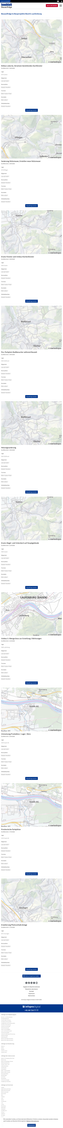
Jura (2, 1102)
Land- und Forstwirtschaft (6, 1031)
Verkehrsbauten (4, 1037)
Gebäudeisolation (4, 1066)
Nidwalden (3, 1107)
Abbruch (3, 1046)
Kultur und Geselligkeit (5, 1029)
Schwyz (2, 1112)
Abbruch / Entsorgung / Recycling (7, 1058)
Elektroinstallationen (5, 1062)
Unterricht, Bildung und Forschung (8, 1034)
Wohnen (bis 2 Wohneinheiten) (7, 1040)
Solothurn (3, 1113)
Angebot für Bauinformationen (31, 987)
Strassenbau (3, 1078)
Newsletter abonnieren (31, 989)
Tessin (2, 1116)
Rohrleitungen (4, 1075)
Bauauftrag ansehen (31, 110)
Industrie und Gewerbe (5, 1026)
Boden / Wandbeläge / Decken (7, 1061)
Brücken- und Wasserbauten (6, 1017)
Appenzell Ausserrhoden (6, 1089)
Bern (2, 1095)
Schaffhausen (4, 1110)
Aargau (2, 1087)
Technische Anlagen (5, 1032)
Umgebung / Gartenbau (6, 1081)
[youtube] (37, 983)
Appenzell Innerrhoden (5, 1090)
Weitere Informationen (32, 1121)
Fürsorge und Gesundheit (6, 1021)
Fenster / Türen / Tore (5, 1064)
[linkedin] (31, 983)
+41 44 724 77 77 (31, 1010)
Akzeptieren (31, 1125)
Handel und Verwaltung (6, 1024)
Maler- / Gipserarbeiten (5, 1070)
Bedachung (3, 1059)
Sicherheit (3, 1076)
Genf (2, 1098)
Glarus (2, 1099)
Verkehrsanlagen (4, 1035)
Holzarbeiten (3, 1069)
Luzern (2, 1104)
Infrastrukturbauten (5, 1027)
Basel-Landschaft (4, 1092)
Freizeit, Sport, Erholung (6, 1020)
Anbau (2, 1047)
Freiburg (2, 1096)
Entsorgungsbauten (5, 1018)
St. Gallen (3, 1115)
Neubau (2, 1049)
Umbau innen (4, 1052)
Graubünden (3, 1101)
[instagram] (34, 983)
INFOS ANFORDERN (52, 5)
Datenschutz (31, 995)
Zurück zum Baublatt (5, 1)
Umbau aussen (4, 1050)
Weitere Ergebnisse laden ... (31, 976)
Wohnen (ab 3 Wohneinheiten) (7, 1038)
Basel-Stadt (3, 1093)
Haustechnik (3, 1067)
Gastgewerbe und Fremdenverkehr (8, 1023)
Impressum (32, 993)
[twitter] (26, 983)
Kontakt (31, 991)
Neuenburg (3, 1106)
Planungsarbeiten (4, 1073)
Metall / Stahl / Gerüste (5, 1072)
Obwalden (3, 1109)
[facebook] (29, 983)
